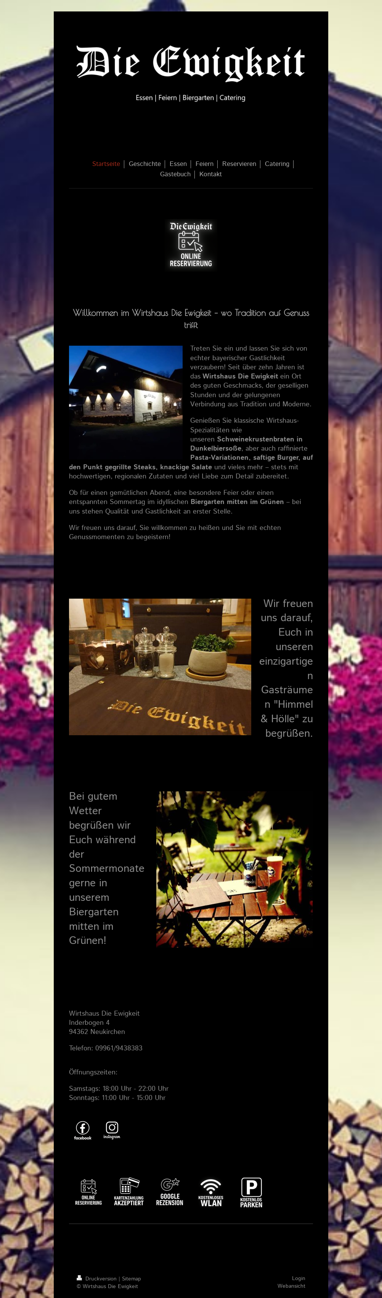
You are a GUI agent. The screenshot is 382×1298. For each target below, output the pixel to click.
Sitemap (131, 1279)
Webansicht (291, 1286)
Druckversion (98, 1279)
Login (298, 1278)
